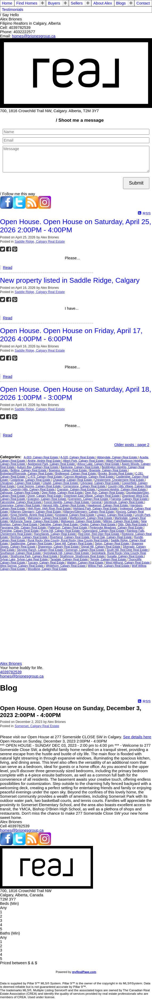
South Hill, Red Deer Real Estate (128, 549)
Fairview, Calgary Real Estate (130, 498)
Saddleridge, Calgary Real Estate (31, 543)
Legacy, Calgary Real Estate (115, 514)
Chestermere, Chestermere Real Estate (119, 479)
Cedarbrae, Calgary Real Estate (30, 479)
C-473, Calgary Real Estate (45, 476)
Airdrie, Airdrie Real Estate (44, 460)
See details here (137, 737)
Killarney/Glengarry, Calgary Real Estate (89, 511)
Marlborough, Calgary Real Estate (91, 518)
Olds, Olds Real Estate (132, 524)
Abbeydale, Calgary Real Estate (117, 457)
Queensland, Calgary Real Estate (103, 530)
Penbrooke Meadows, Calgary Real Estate (117, 527)
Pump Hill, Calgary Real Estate (61, 530)
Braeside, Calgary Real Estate (108, 470)
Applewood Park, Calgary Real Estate (51, 463)
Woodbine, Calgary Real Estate (47, 568)
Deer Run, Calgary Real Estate (105, 492)
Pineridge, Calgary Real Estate (20, 530)
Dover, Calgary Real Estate (44, 495)
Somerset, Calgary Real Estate (85, 549)
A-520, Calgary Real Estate (77, 457)
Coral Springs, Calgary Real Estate (39, 486)
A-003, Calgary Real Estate (41, 457)
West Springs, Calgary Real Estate (22, 565)
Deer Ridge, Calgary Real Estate (63, 492)
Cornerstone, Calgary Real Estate (84, 486)
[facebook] (6, 207)
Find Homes (26, 3)
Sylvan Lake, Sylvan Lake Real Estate (24, 559)
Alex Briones (11, 663)
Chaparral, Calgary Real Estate (73, 479)
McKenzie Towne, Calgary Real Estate (34, 521)
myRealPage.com (84, 972)
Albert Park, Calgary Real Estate (83, 460)
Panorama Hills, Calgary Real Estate (23, 527)
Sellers (77, 3)
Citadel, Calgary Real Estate (61, 482)
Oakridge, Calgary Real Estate (59, 524)
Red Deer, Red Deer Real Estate (99, 533)
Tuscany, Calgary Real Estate (46, 562)
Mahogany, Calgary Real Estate (47, 518)
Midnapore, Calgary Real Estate (81, 521)
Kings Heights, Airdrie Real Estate (32, 514)
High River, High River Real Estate (49, 508)
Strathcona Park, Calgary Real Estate (34, 556)
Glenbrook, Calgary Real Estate (124, 502)
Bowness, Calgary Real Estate (68, 470)
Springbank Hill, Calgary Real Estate (66, 553)
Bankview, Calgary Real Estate (80, 467)
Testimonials (12, 9)
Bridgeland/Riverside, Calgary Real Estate (27, 473)
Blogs (121, 3)
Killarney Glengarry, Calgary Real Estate (36, 511)
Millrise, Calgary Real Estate (121, 521)
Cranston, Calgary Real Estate (76, 489)
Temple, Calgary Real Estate (108, 559)
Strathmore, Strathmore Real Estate (82, 556)
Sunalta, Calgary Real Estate (125, 556)
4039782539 (11, 672)
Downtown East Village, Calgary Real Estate (92, 495)
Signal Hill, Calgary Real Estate (101, 546)
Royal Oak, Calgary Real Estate (112, 537)
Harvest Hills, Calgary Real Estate (64, 505)
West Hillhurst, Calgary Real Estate (127, 562)
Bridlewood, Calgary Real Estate (76, 473)
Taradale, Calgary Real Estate (69, 559)
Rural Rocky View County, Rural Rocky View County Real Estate (68, 540)
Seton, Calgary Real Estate (112, 543)
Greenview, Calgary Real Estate (20, 505)
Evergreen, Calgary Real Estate (88, 498)
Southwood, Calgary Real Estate (21, 553)
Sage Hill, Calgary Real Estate (73, 543)
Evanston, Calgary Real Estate (47, 498)
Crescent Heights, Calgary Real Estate (122, 489)
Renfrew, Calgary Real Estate (29, 537)
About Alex (102, 3)
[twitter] (19, 207)
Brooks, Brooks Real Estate (116, 473)
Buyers (54, 3)
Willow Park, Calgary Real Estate (109, 565)
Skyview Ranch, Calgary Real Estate (40, 549)
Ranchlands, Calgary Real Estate (55, 533)
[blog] (32, 207)
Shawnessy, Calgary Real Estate (58, 546)
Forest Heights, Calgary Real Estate (67, 502)
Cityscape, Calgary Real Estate (100, 482)
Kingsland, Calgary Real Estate (75, 514)
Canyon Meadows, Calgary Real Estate (89, 476)
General (96, 502)
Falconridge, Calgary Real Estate (21, 502)
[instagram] (44, 207)
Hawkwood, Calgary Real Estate (108, 505)
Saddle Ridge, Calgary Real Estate (40, 241)
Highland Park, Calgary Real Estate (96, 508)
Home (7, 3)
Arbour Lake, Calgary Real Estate (98, 463)
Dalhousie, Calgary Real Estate (20, 492)
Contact (143, 3)
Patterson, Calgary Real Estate (68, 527)
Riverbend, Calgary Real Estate (70, 537)
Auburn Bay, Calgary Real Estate (38, 467)
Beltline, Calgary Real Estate (28, 470)
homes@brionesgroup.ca (34, 36)
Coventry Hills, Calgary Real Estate (32, 489)
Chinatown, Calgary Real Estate (20, 482)
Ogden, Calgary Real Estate (98, 524)
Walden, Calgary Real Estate (85, 562)
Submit (136, 183)
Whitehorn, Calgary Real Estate (66, 565)
